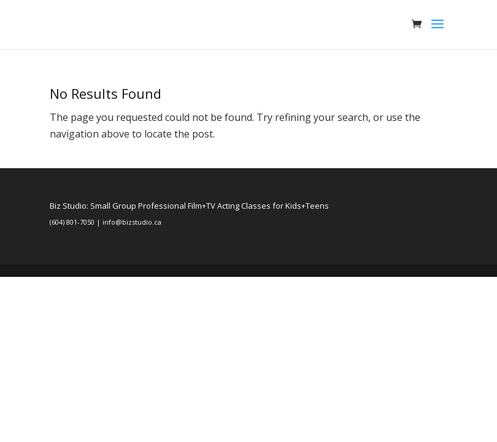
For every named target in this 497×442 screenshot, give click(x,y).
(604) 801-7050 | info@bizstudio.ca (105, 222)
